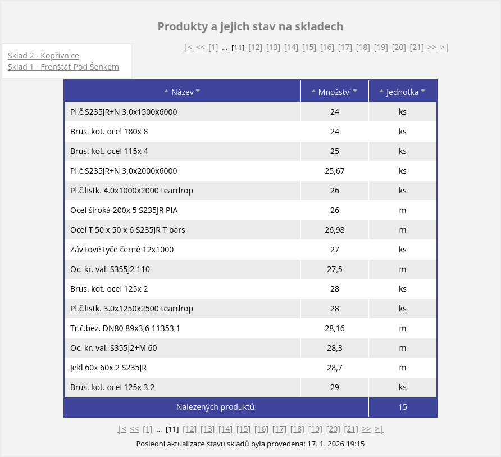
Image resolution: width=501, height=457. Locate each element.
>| (444, 47)
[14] (291, 47)
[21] (417, 47)
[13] (273, 47)
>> (432, 47)
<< (199, 47)
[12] (255, 47)
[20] (399, 47)
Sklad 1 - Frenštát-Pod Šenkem (63, 66)
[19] (381, 47)
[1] (213, 47)
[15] (309, 47)
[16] (327, 47)
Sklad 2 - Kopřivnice (43, 55)
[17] (345, 47)
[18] (363, 47)
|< (187, 47)
